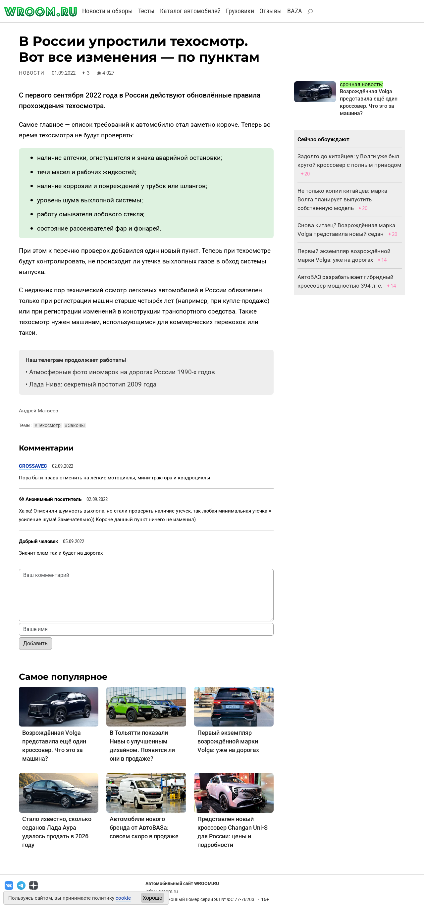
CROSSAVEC (33, 466)
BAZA (294, 11)
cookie (123, 898)
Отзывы (270, 11)
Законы (75, 425)
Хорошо (152, 898)
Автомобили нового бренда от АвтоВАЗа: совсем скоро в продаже (144, 827)
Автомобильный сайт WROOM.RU (182, 883)
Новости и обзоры (107, 11)
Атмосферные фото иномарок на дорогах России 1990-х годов (122, 372)
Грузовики (240, 11)
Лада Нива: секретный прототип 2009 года (92, 384)
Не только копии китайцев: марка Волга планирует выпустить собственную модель (342, 199)
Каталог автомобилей (190, 11)
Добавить (35, 643)
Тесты (146, 11)
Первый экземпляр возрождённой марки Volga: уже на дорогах (228, 741)
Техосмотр (47, 425)
